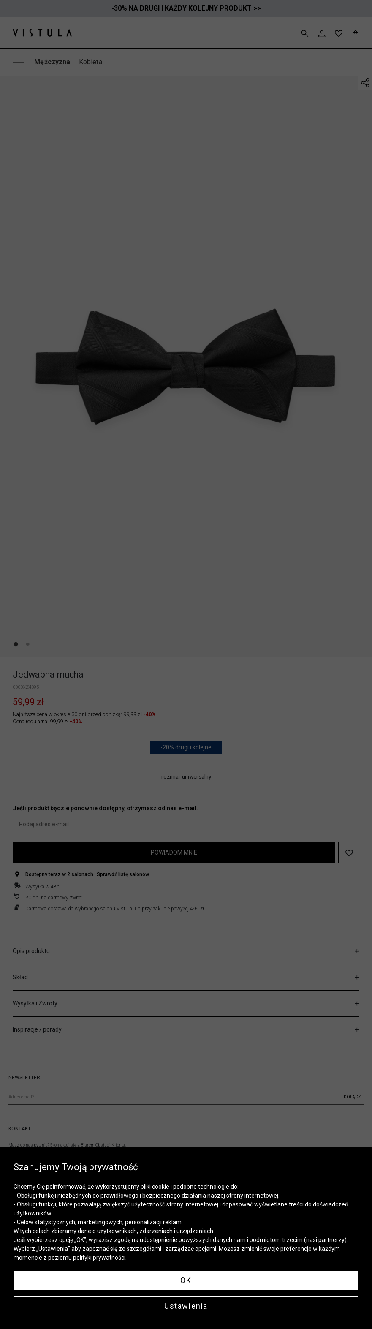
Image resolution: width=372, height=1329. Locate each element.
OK (185, 1280)
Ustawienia (186, 1306)
